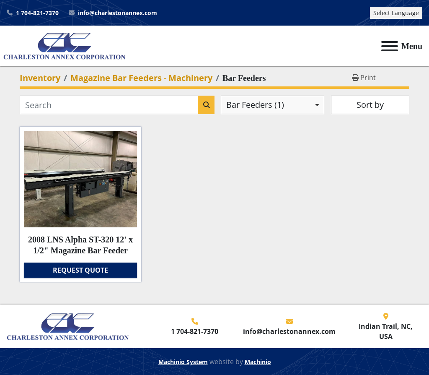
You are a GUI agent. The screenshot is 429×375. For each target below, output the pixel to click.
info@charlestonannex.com (117, 13)
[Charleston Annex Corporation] (68, 325)
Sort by (370, 104)
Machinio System (183, 362)
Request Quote (80, 270)
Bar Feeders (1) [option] (255, 104)
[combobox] (272, 105)
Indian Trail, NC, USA (386, 331)
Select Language (396, 13)
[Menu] (389, 46)
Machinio (258, 362)
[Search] (109, 105)
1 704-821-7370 (37, 13)
